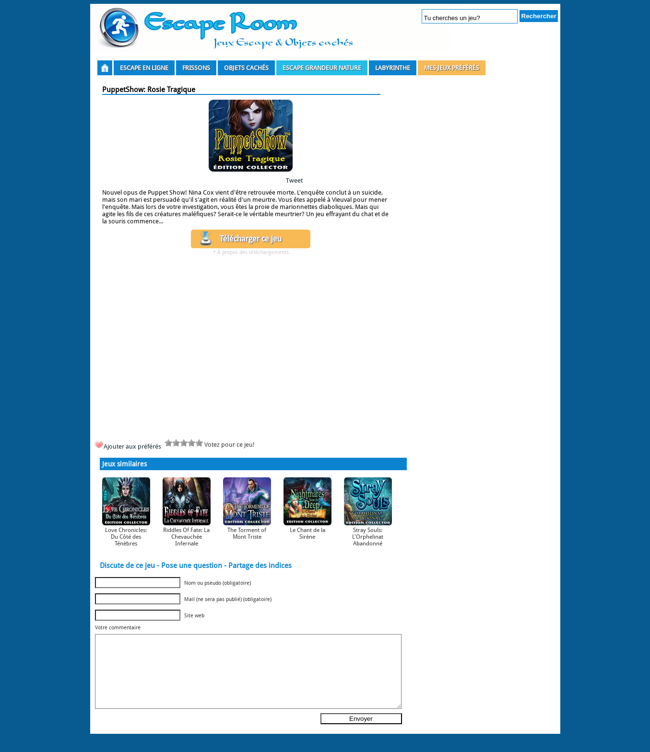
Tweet (294, 180)
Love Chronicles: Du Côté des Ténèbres (126, 537)
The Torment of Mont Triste (246, 533)
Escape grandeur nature (322, 67)
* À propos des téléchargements (251, 252)
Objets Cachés (246, 67)
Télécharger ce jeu (251, 238)
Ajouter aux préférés (132, 446)
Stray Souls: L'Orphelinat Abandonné (367, 537)
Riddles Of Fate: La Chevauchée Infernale (186, 537)
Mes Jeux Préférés (451, 67)
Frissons (196, 67)
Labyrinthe (392, 67)
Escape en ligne (144, 67)
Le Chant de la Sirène (307, 533)
